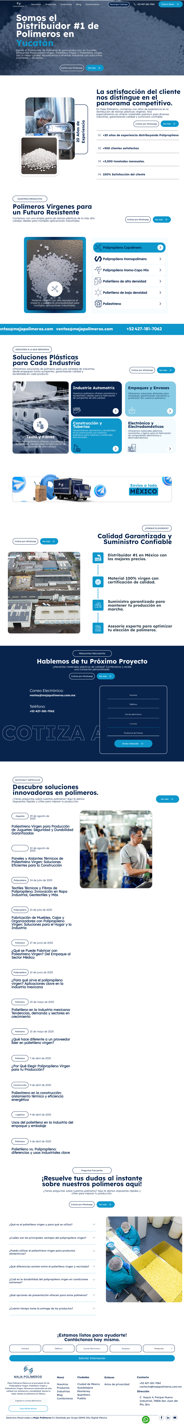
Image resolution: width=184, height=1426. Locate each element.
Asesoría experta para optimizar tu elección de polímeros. (140, 628)
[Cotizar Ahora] (171, 4)
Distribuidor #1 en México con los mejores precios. (137, 557)
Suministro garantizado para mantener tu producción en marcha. (136, 605)
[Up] (160, 247)
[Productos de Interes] (133, 733)
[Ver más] (95, 68)
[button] (119, 4)
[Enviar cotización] (133, 743)
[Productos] (159, 1348)
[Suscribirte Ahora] (28, 1408)
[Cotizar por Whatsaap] (72, 68)
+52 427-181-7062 (150, 1383)
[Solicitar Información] (92, 1358)
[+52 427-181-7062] (143, 4)
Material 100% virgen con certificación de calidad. (133, 580)
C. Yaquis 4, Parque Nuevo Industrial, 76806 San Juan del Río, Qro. (159, 1401)
